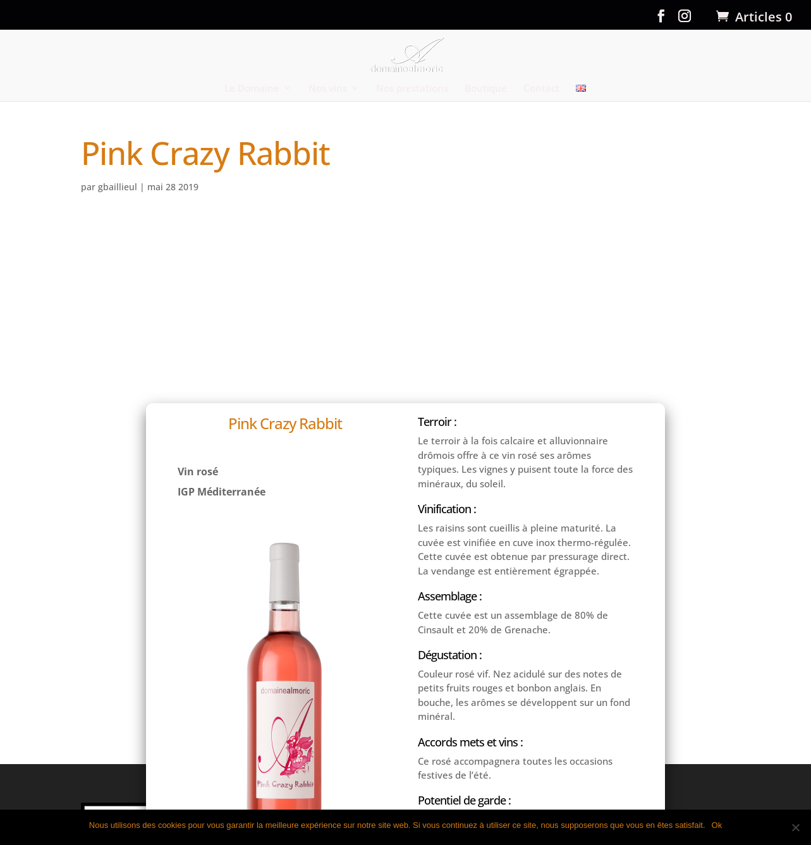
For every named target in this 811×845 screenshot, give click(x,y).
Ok (717, 825)
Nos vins (327, 88)
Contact (541, 88)
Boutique (486, 88)
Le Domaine (251, 88)
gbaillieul (117, 187)
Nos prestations (412, 88)
